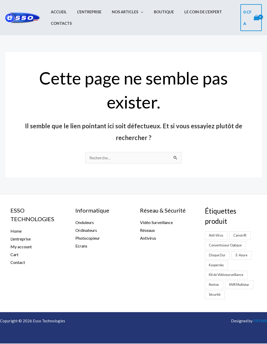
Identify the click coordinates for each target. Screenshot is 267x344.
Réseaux (147, 230)
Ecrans (81, 245)
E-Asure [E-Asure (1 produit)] (242, 255)
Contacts (59, 22)
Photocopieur (87, 238)
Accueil (57, 14)
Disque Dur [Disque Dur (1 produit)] (217, 255)
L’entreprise (85, 14)
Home (16, 231)
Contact (17, 262)
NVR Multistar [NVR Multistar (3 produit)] (240, 285)
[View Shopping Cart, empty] (250, 17)
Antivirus (148, 238)
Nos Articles (118, 14)
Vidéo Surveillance (156, 222)
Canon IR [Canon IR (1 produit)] (241, 236)
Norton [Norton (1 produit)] (214, 285)
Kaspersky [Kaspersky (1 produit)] (217, 265)
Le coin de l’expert (190, 14)
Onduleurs (84, 222)
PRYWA (260, 321)
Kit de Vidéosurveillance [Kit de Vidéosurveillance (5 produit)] (227, 275)
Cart (14, 254)
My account (21, 246)
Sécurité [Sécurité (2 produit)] (215, 295)
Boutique (154, 14)
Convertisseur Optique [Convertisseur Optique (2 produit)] (226, 245)
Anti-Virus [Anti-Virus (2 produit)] (216, 236)
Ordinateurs (86, 230)
